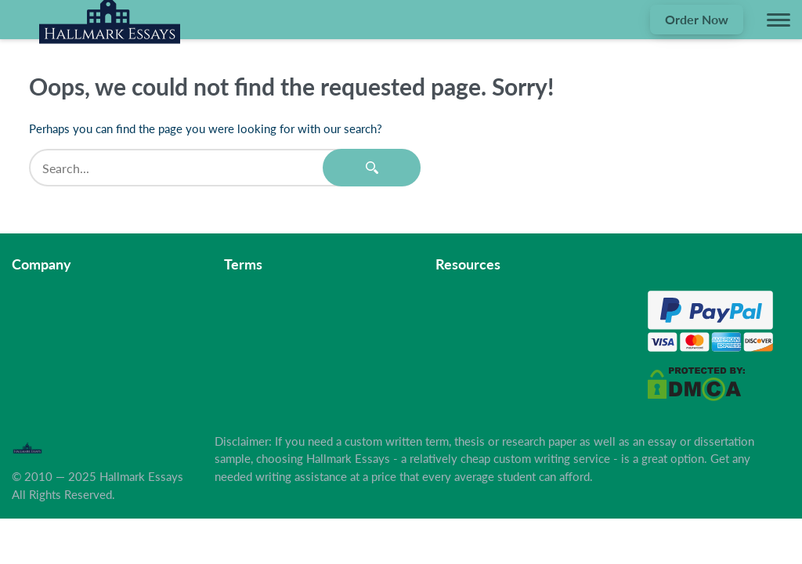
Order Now (696, 19)
